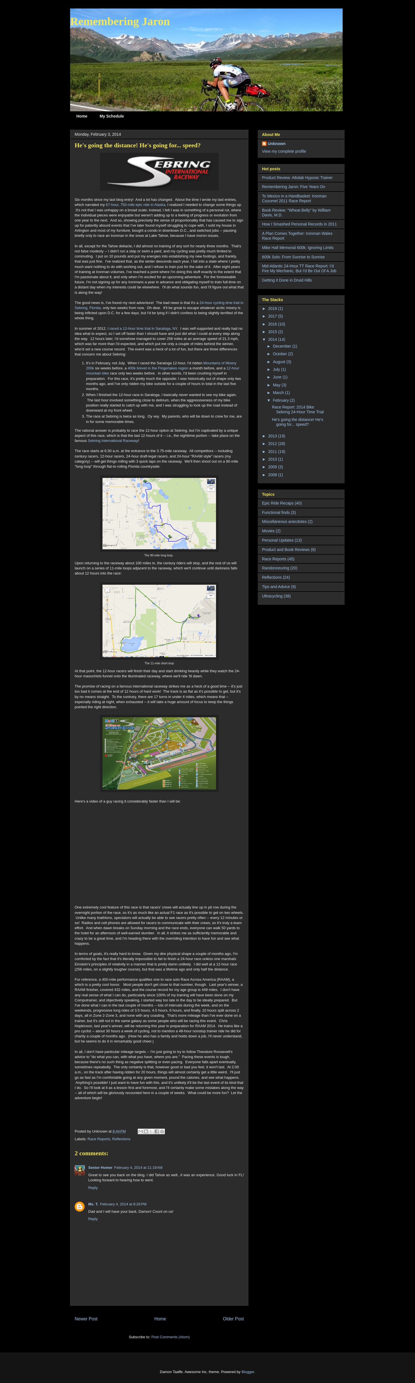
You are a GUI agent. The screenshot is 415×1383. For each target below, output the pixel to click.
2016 (273, 324)
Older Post (233, 1318)
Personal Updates (278, 540)
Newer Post (86, 1318)
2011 (273, 451)
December (282, 346)
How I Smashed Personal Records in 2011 (299, 224)
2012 (273, 443)
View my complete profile (284, 151)
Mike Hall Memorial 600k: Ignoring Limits (298, 247)
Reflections (121, 1139)
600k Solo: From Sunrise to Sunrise (293, 257)
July (277, 369)
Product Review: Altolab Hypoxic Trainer (297, 177)
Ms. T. (93, 1204)
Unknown (277, 143)
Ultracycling (272, 596)
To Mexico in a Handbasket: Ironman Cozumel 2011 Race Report (294, 198)
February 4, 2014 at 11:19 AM (138, 1167)
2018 (273, 308)
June (277, 377)
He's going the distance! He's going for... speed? (297, 422)
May (277, 385)
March (279, 392)
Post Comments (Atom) (170, 1337)
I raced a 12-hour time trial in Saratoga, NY (142, 328)
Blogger (248, 1372)
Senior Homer (100, 1167)
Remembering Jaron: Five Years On (293, 186)
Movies (268, 531)
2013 (273, 436)
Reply (93, 1188)
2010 (273, 459)
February (281, 400)
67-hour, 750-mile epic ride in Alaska (135, 205)
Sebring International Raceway (113, 441)
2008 (273, 475)
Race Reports (99, 1139)
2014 (273, 339)
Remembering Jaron (120, 21)
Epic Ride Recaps (278, 503)
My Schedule (112, 116)
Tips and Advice (276, 586)
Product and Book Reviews (286, 549)
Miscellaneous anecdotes (284, 521)
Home (81, 116)
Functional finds (276, 512)
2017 (273, 316)
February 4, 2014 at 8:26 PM (123, 1204)
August (279, 361)
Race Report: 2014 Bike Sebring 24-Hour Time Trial (298, 409)
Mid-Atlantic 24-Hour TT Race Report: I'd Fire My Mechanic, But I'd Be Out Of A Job (299, 268)
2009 (273, 467)
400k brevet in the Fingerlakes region (158, 368)
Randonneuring (275, 568)
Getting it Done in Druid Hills (287, 280)
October (280, 354)
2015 (273, 331)
